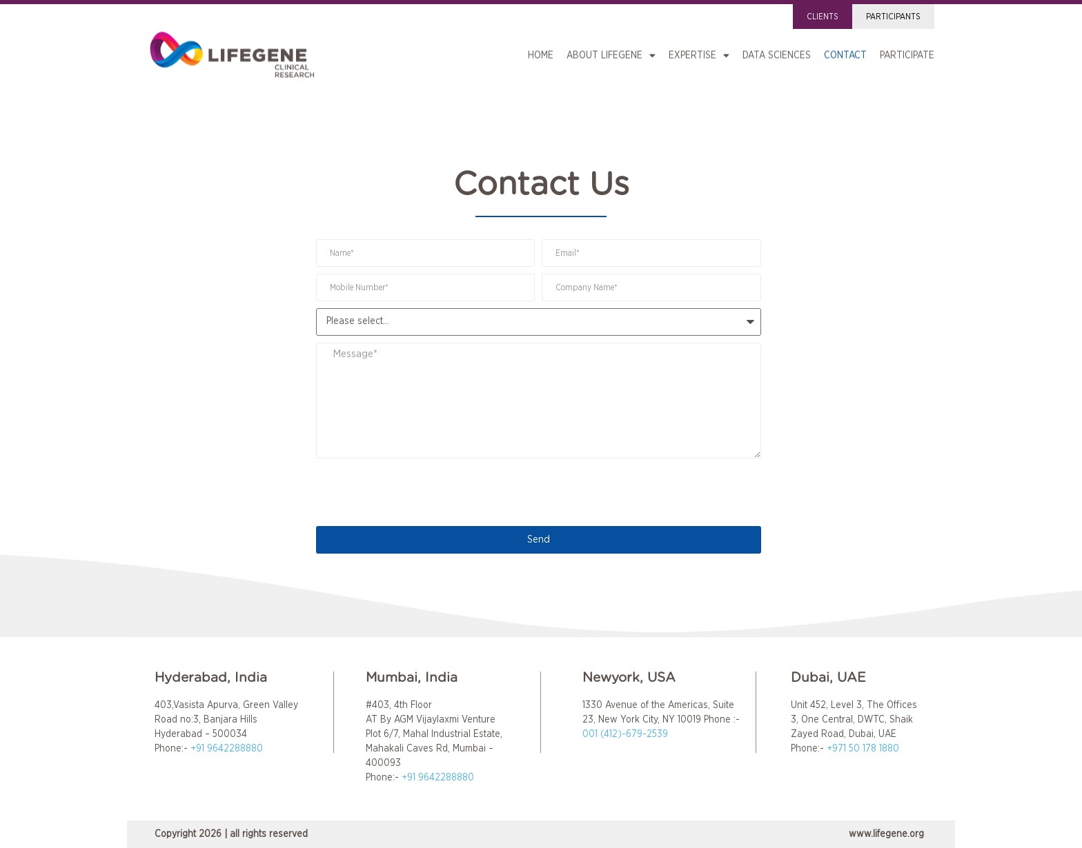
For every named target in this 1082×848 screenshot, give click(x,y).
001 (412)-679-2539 (625, 734)
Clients (822, 16)
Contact (845, 53)
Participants (893, 16)
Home (540, 53)
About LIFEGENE (611, 53)
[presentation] (421, 492)
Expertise (699, 53)
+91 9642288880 (226, 749)
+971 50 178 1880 (863, 749)
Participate (907, 53)
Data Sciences (776, 53)
